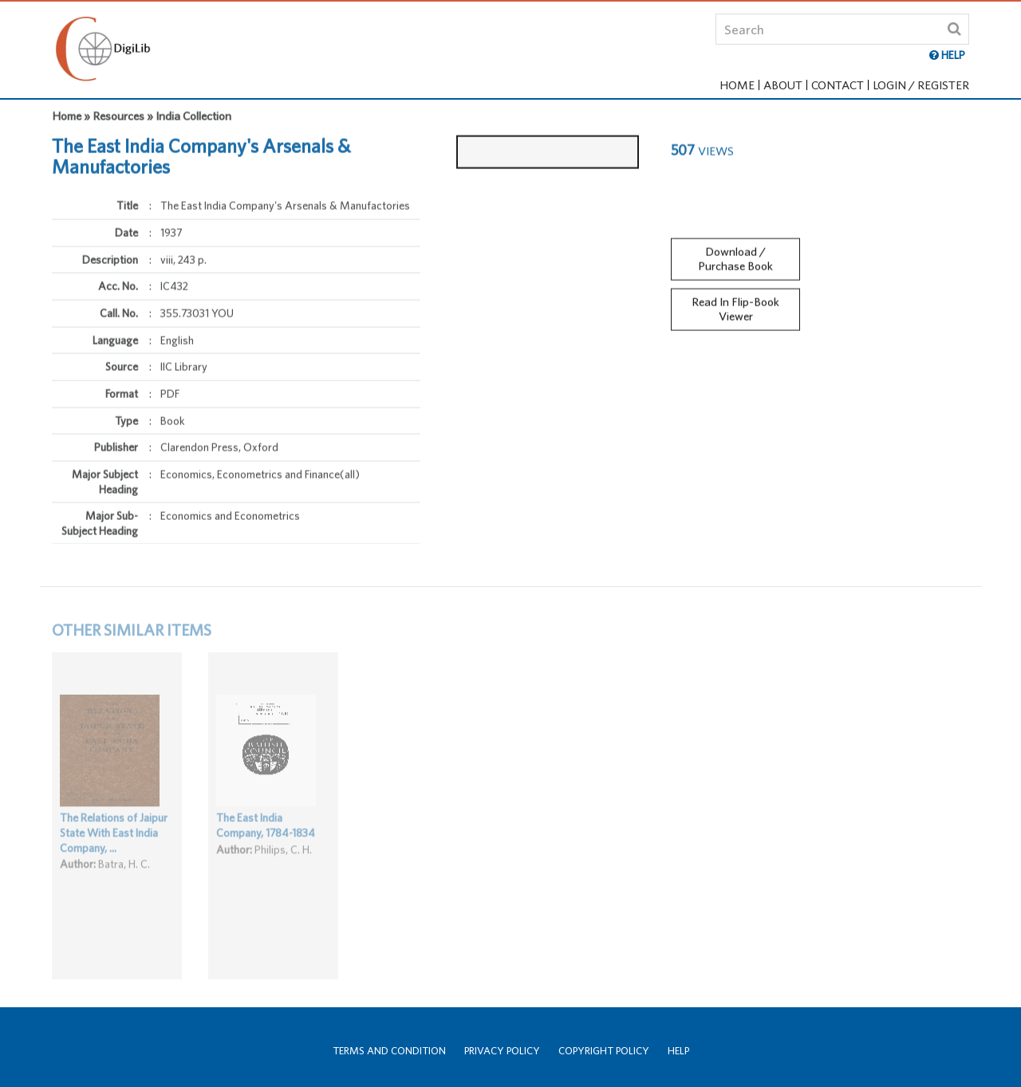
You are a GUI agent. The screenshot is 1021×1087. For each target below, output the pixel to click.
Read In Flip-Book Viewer (735, 303)
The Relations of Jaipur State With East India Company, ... (114, 843)
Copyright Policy (603, 1051)
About (782, 85)
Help (678, 1051)
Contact (837, 85)
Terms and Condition (389, 1051)
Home (737, 85)
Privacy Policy (502, 1051)
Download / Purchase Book (735, 252)
